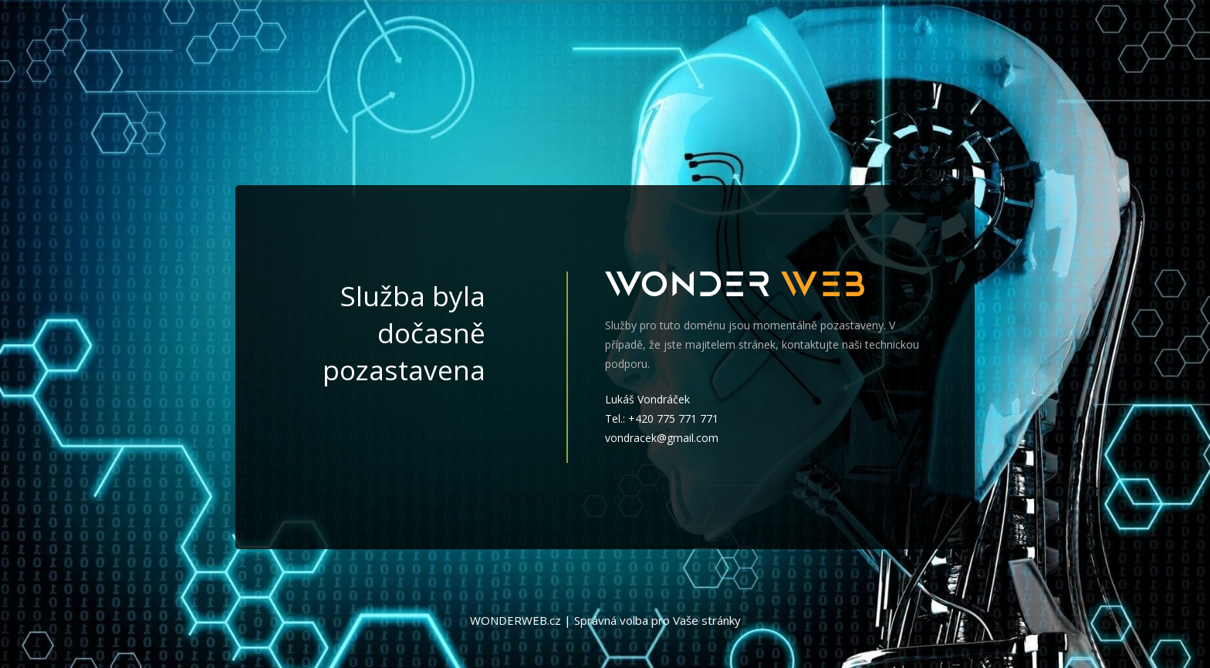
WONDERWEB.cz (515, 620)
